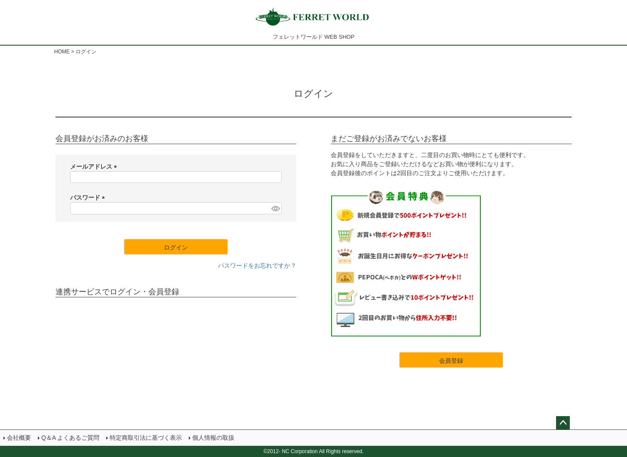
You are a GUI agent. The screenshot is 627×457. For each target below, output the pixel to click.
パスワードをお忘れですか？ (257, 265)
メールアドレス (95, 166)
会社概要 (19, 437)
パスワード (89, 197)
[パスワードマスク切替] (275, 208)
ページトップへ (563, 423)
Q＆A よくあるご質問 (70, 437)
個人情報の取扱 (213, 437)
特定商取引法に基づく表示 (146, 437)
